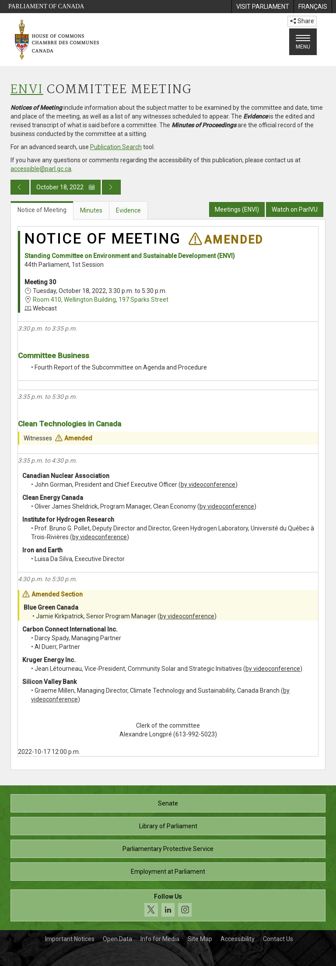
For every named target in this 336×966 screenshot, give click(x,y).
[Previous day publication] (19, 187)
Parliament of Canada (46, 6)
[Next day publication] (111, 187)
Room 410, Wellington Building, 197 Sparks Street (100, 299)
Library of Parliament (168, 826)
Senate (168, 803)
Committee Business (53, 355)
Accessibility (237, 938)
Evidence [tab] (128, 210)
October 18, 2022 (65, 187)
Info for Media (159, 938)
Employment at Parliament (168, 871)
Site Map (200, 938)
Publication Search (116, 146)
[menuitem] (262, 6)
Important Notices (69, 938)
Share (302, 20)
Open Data (117, 938)
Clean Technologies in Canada (69, 423)
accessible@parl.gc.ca (40, 168)
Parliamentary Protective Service (168, 848)
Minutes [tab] (91, 210)
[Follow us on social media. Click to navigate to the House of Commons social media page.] (168, 905)
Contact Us (278, 938)
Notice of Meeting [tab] (42, 209)
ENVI (26, 90)
